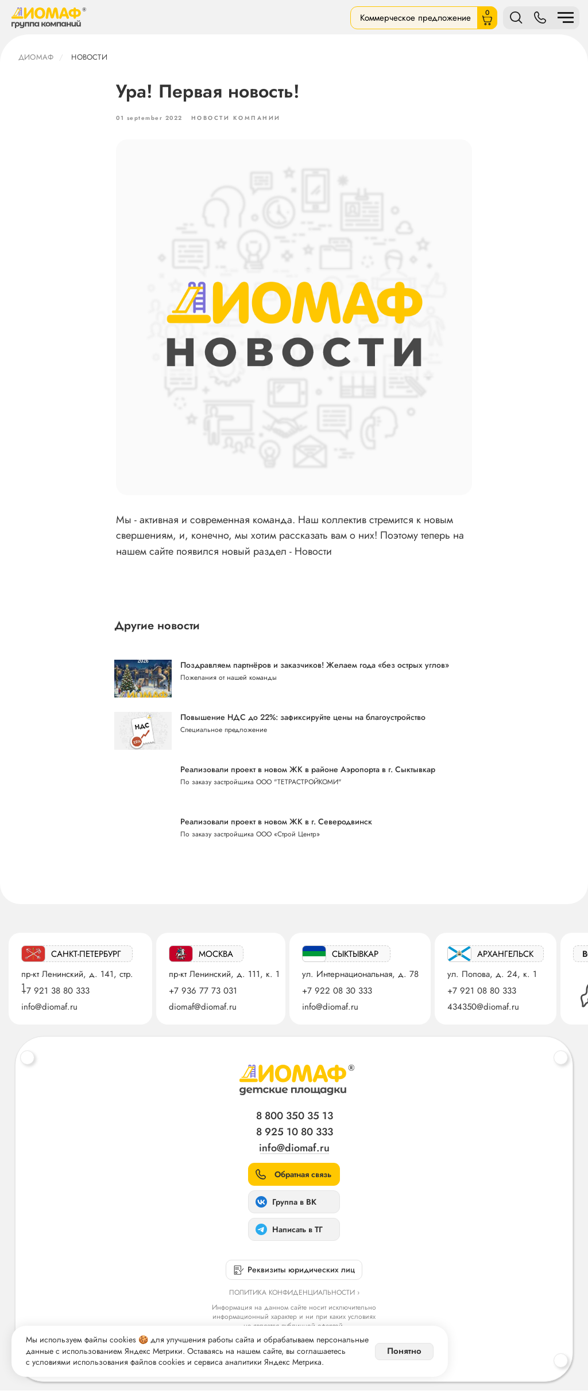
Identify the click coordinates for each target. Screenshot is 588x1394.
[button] (294, 1177)
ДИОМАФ (35, 57)
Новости (89, 57)
